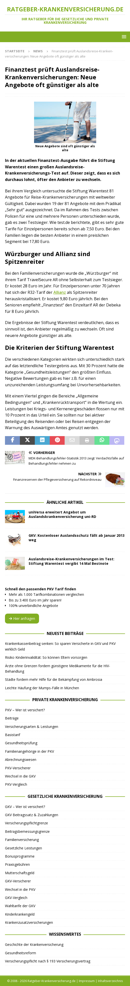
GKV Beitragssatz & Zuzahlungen (31, 814)
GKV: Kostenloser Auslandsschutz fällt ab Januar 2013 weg (77, 537)
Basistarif (12, 734)
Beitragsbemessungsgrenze (27, 831)
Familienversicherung (22, 839)
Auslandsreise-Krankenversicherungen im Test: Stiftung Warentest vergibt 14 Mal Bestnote (71, 561)
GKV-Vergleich (16, 897)
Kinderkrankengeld (20, 914)
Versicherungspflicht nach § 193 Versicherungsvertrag (47, 961)
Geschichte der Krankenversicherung (34, 944)
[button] (123, 36)
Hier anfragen (22, 618)
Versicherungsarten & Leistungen (31, 726)
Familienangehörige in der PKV (29, 751)
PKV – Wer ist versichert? (25, 710)
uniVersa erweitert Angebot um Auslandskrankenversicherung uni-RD (62, 514)
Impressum (87, 981)
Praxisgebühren (17, 864)
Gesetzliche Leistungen (23, 848)
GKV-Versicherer (18, 881)
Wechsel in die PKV (20, 889)
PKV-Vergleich (16, 784)
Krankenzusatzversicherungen (29, 922)
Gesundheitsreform (20, 953)
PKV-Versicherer (18, 768)
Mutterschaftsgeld (19, 872)
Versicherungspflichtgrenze (26, 823)
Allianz (59, 292)
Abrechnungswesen (20, 759)
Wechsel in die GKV (20, 776)
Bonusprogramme (20, 856)
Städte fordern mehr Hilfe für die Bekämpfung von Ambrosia (53, 679)
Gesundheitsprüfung (21, 743)
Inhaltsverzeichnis (110, 981)
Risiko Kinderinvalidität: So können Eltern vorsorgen (46, 657)
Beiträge (12, 718)
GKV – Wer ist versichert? (25, 806)
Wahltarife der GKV (20, 905)
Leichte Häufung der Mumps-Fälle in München (42, 688)
